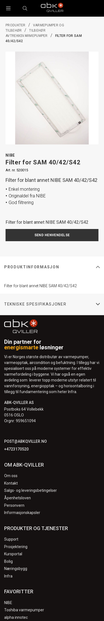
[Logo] (52, 8)
